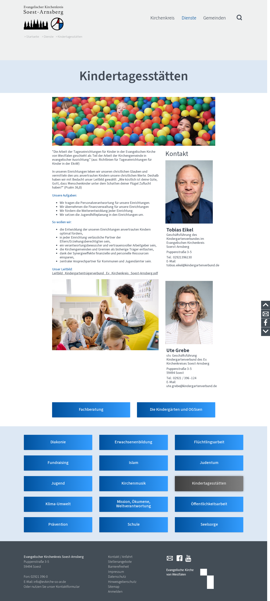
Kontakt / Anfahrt (120, 538)
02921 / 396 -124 (184, 359)
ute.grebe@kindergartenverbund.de (191, 367)
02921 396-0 (39, 558)
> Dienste (48, 37)
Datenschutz (117, 558)
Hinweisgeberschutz (122, 563)
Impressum (116, 553)
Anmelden (115, 573)
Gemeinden (214, 18)
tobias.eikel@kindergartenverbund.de (192, 247)
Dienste (189, 18)
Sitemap (113, 568)
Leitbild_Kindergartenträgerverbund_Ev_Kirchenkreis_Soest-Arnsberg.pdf (105, 255)
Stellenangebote (120, 543)
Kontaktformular (68, 568)
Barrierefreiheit (118, 548)
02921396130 (182, 239)
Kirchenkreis (162, 18)
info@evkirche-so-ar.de (50, 563)
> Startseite (31, 37)
